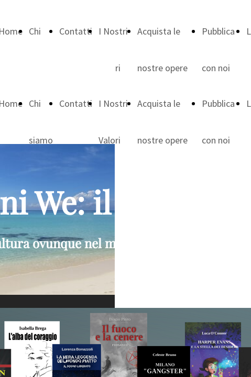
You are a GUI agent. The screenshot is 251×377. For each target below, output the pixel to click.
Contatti (75, 31)
